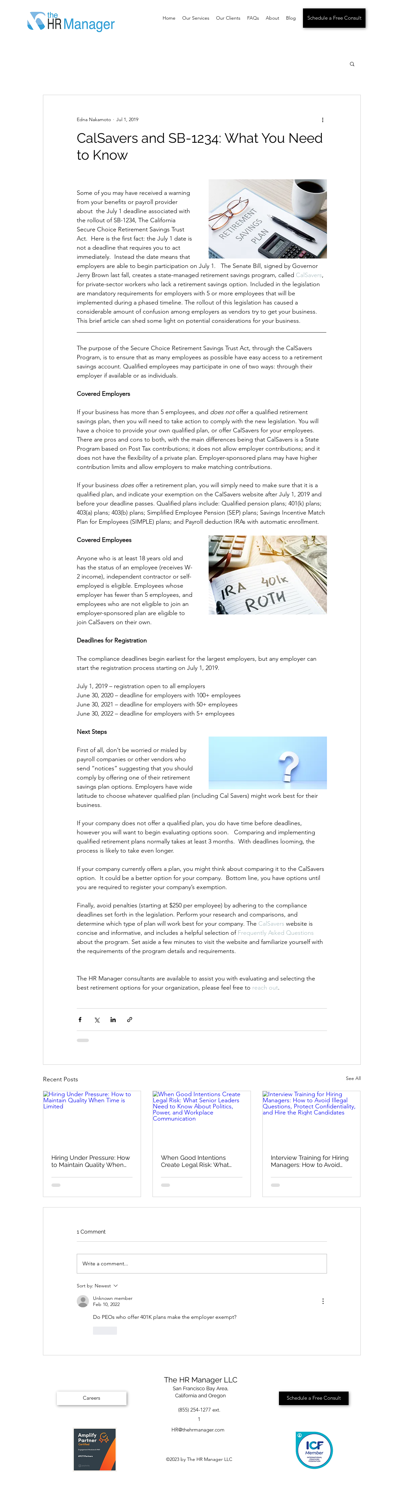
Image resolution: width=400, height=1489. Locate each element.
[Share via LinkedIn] (113, 1019)
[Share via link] (129, 1019)
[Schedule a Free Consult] (334, 18)
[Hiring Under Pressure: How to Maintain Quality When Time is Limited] (92, 1118)
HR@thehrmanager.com (198, 1429)
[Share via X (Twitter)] (96, 1019)
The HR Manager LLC (200, 1379)
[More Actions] (323, 1301)
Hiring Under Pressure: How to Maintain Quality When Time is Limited (90, 1161)
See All (353, 1078)
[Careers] (91, 1398)
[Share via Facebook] (80, 1019)
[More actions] (323, 119)
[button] (352, 63)
